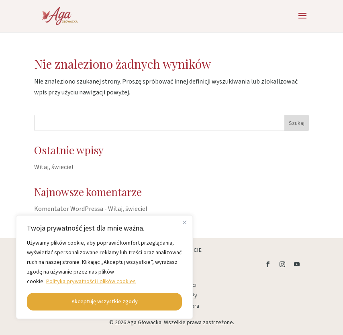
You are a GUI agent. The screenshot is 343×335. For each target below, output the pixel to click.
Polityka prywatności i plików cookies (91, 282)
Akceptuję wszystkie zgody (104, 302)
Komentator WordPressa (68, 208)
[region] (104, 267)
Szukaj (296, 123)
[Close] (184, 222)
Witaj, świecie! (53, 167)
